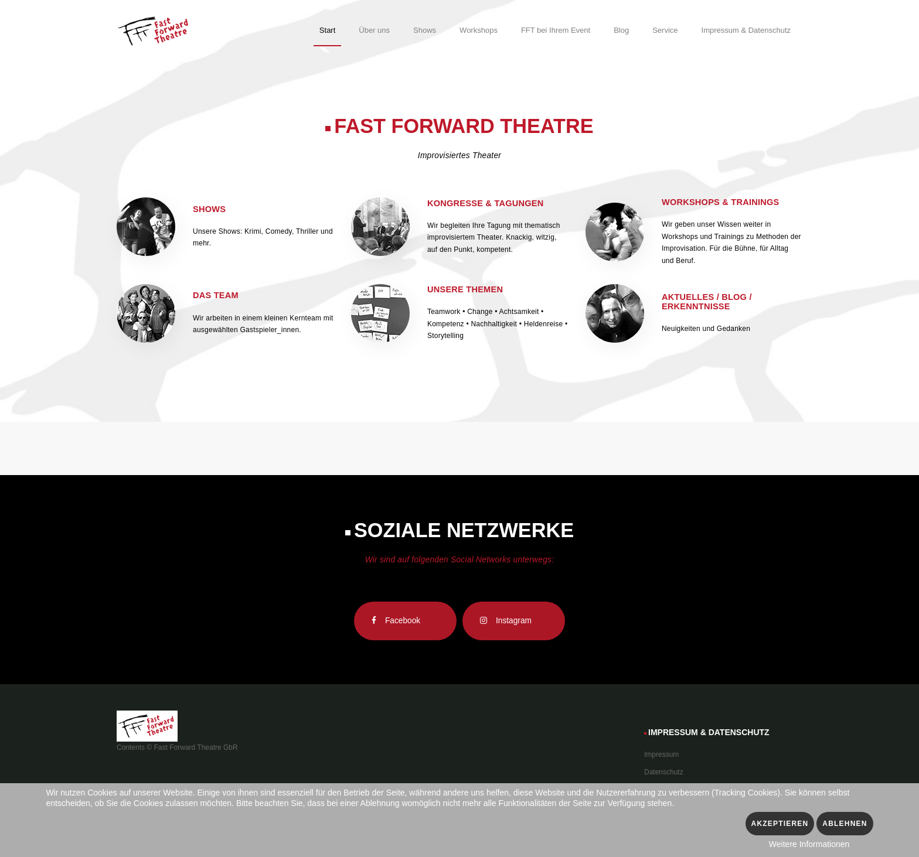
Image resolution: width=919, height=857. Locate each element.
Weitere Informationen (809, 844)
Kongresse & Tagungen (485, 203)
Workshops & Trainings (721, 202)
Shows (209, 209)
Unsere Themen (465, 289)
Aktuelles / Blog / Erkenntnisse (707, 301)
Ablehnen (844, 824)
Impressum (661, 754)
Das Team (216, 295)
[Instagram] (513, 621)
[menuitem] (327, 32)
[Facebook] (405, 621)
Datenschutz (663, 772)
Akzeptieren (780, 824)
